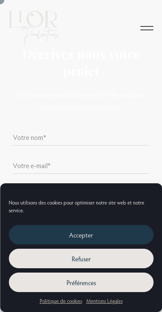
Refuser (81, 258)
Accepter (81, 235)
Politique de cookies (61, 300)
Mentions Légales (104, 300)
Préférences (81, 282)
